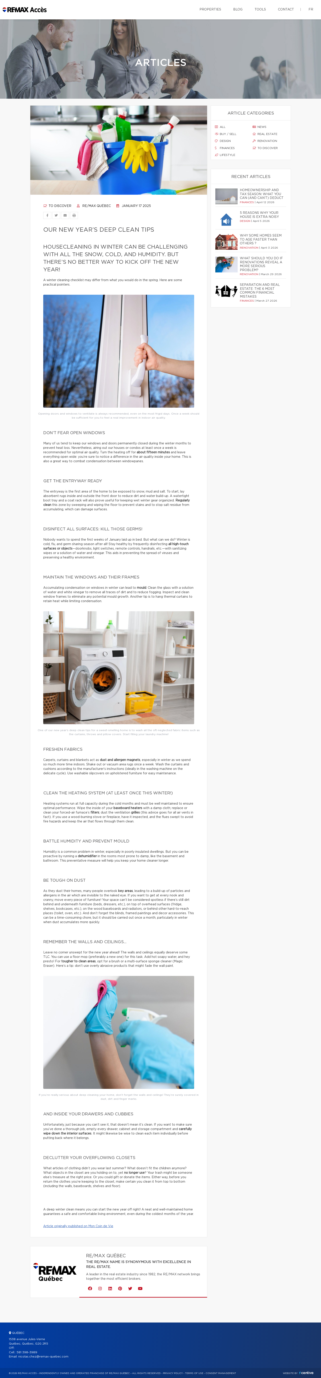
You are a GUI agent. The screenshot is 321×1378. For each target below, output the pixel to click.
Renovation (265, 141)
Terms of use (194, 1373)
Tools (260, 9)
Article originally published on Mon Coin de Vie (78, 1226)
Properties (210, 9)
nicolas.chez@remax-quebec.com (43, 1356)
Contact (286, 9)
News (259, 127)
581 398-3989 (26, 1352)
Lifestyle (225, 155)
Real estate (265, 134)
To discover (57, 206)
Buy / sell (226, 134)
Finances (225, 148)
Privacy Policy (173, 1373)
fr (311, 9)
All (220, 127)
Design (223, 141)
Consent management (221, 1373)
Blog (238, 9)
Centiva (306, 1372)
